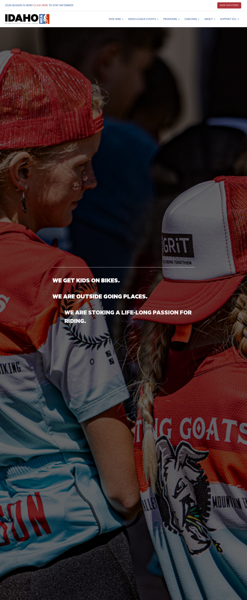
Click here (40, 5)
